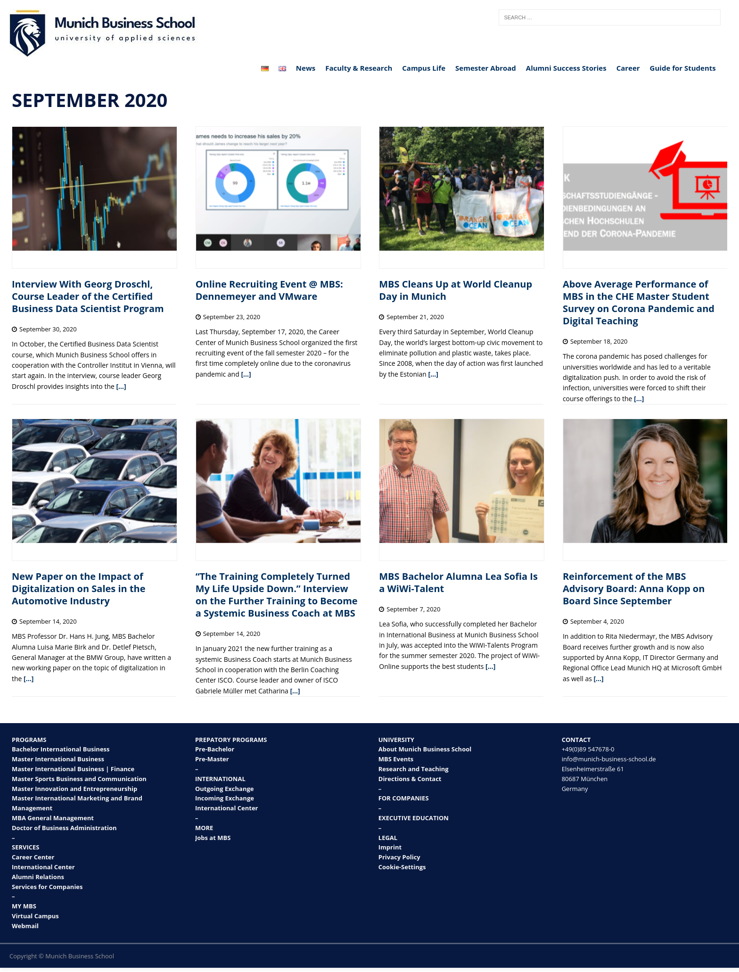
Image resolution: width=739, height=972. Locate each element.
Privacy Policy (399, 857)
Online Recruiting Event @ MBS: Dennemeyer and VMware (269, 290)
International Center (43, 867)
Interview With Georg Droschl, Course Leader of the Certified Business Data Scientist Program (88, 296)
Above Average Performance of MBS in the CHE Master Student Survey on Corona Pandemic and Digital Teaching (638, 302)
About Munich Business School (424, 749)
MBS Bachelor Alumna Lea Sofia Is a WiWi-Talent (458, 582)
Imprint (390, 847)
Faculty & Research (358, 68)
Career (628, 68)
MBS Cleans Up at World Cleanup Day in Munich (455, 290)
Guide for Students (683, 68)
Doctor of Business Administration (64, 828)
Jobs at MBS (212, 837)
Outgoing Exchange (224, 788)
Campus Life (423, 68)
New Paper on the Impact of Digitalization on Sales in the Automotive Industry (79, 588)
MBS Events (396, 759)
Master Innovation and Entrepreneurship (74, 788)
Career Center (33, 857)
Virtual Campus (35, 916)
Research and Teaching (413, 769)
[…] (121, 386)
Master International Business (58, 759)
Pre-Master (212, 759)
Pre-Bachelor (214, 749)
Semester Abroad (485, 68)
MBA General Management (53, 818)
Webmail (25, 926)
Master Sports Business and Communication (79, 778)
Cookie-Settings (402, 867)
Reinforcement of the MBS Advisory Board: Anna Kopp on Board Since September (634, 588)
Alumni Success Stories (566, 68)
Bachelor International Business (61, 749)
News (305, 68)
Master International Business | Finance (73, 769)
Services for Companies (47, 886)
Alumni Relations (38, 877)
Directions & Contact (410, 778)
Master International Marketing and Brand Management (77, 803)
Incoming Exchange (224, 798)
